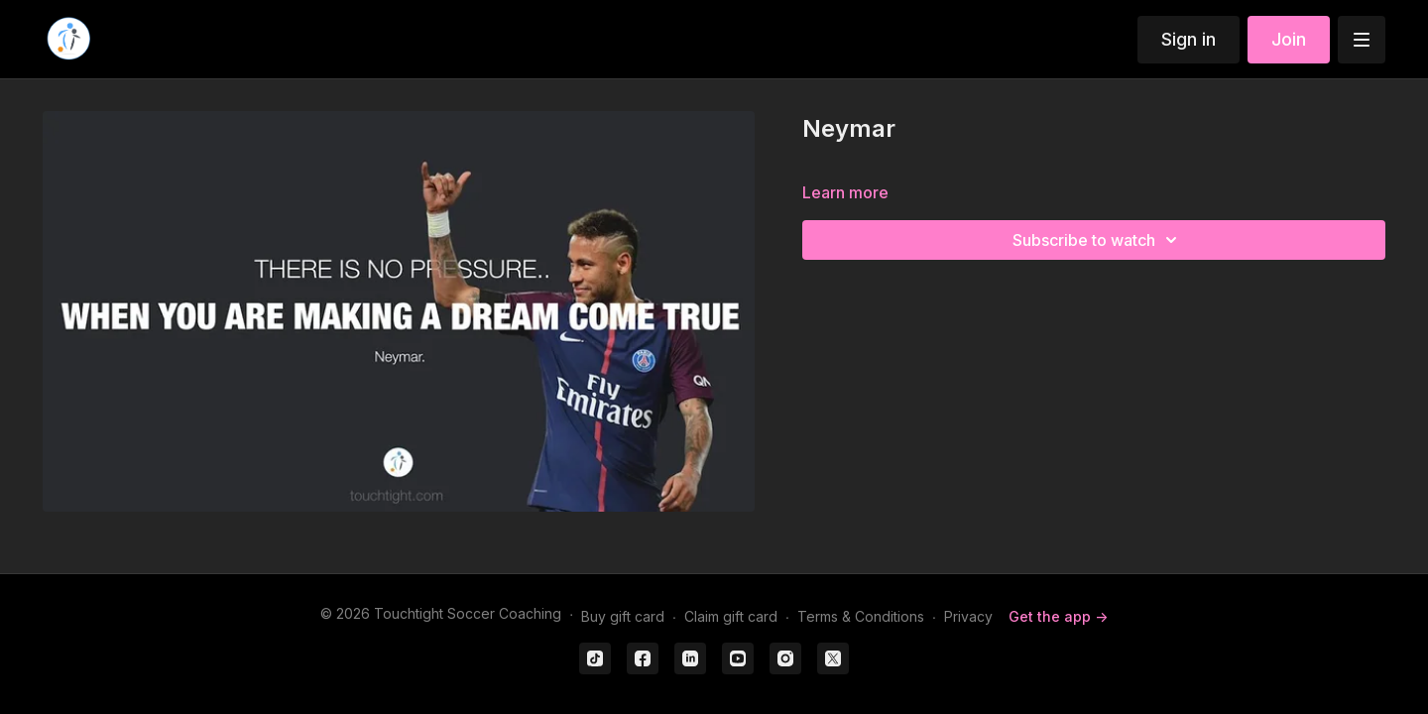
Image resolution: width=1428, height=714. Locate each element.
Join (1288, 39)
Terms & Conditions (860, 616)
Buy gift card (622, 616)
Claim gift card (730, 616)
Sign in (1188, 39)
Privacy (968, 616)
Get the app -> (1058, 616)
